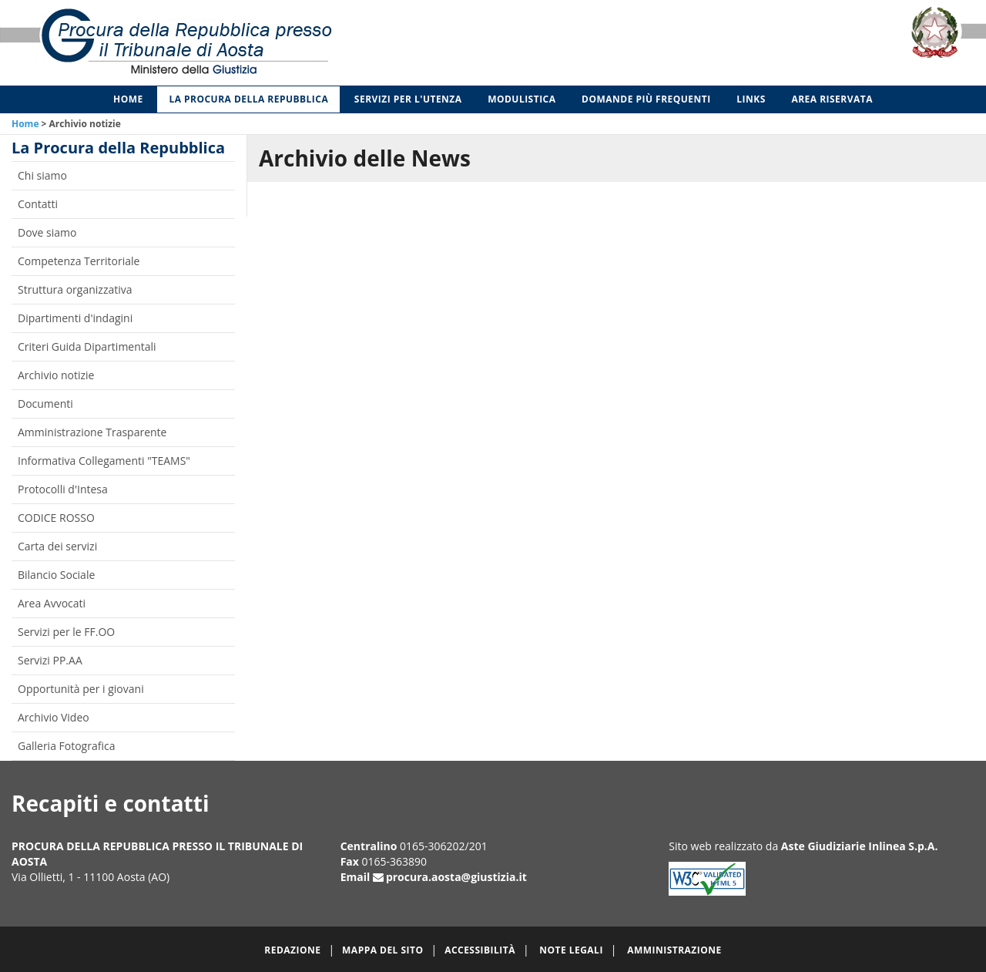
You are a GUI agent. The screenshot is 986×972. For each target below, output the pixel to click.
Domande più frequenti (646, 99)
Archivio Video (53, 717)
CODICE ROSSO (56, 517)
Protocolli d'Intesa (63, 489)
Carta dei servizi (57, 546)
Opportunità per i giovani (81, 688)
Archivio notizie (56, 375)
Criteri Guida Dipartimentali (87, 346)
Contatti (38, 204)
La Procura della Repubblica (248, 99)
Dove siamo (47, 232)
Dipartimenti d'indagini (75, 318)
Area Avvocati (52, 603)
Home (128, 99)
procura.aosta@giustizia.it (456, 876)
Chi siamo (42, 175)
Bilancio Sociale (56, 574)
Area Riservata (832, 99)
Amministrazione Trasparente (92, 432)
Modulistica (521, 99)
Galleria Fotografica (66, 745)
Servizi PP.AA (50, 660)
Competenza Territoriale (78, 261)
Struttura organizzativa (75, 289)
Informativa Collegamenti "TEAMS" (104, 460)
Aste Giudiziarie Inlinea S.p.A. (859, 846)
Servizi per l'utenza (408, 99)
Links (751, 99)
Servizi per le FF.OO (66, 631)
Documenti (45, 403)
